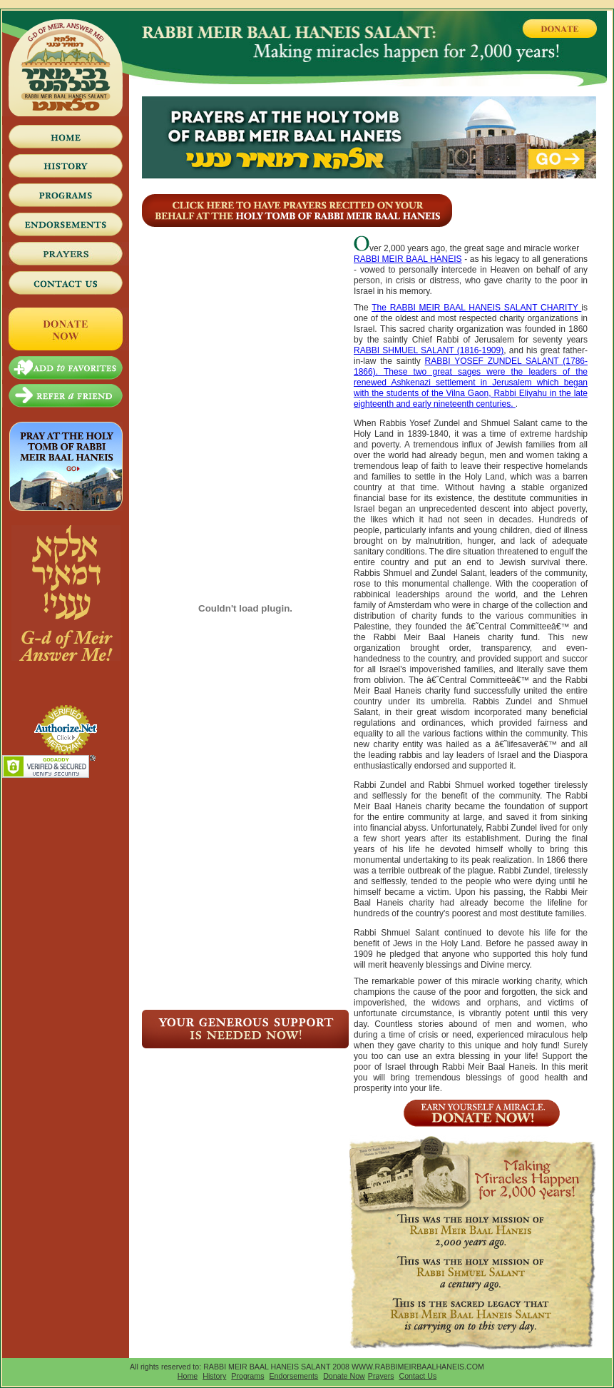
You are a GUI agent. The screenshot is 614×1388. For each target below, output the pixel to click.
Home (188, 1376)
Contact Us (418, 1376)
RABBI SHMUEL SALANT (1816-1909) (428, 350)
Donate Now (344, 1376)
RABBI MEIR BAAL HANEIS (408, 259)
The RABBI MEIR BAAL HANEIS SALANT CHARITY (476, 308)
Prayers (381, 1376)
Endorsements (293, 1376)
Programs (247, 1376)
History (214, 1376)
